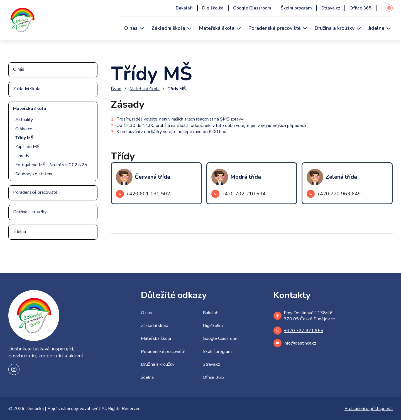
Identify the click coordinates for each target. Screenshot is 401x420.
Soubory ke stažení (33, 174)
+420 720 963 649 (334, 194)
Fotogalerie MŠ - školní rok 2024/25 (51, 165)
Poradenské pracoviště (274, 28)
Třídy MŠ (24, 138)
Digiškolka (213, 8)
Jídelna (376, 28)
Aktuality (24, 120)
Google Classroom (252, 8)
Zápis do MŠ (27, 147)
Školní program (296, 8)
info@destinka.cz (294, 343)
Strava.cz (330, 8)
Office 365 (360, 8)
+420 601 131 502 (143, 194)
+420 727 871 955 (298, 330)
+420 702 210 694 (238, 194)
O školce (23, 129)
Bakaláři (184, 8)
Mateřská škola (216, 28)
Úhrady (22, 156)
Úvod (116, 89)
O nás (131, 28)
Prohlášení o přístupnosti (368, 409)
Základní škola (168, 28)
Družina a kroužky (334, 28)
